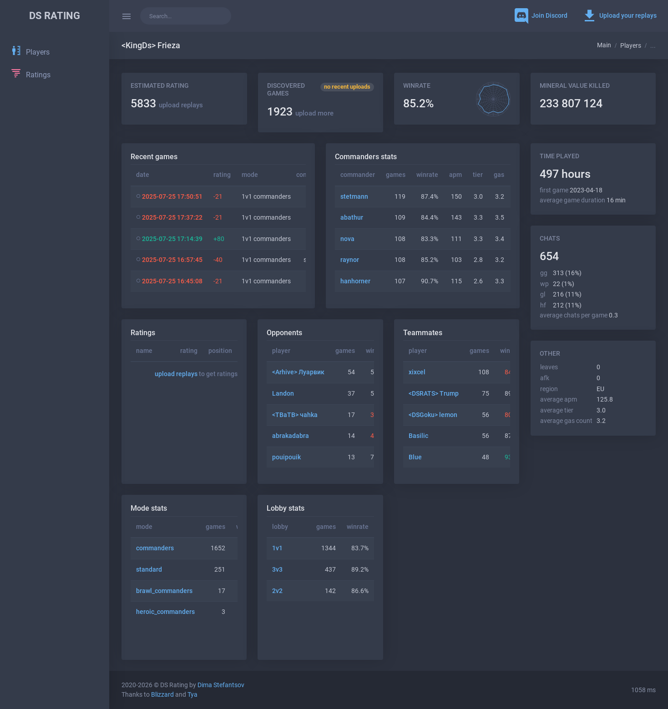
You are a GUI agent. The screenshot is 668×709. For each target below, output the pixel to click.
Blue (415, 457)
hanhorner (355, 281)
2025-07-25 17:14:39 (172, 239)
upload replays (181, 105)
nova (347, 239)
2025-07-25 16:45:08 (172, 281)
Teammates (422, 332)
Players (630, 46)
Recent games (154, 156)
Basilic (418, 436)
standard (149, 569)
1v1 (277, 548)
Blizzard (162, 695)
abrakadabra (290, 436)
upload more (314, 113)
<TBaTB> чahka (295, 415)
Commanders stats (366, 156)
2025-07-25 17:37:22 (172, 217)
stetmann (354, 197)
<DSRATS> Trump (434, 393)
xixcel (417, 372)
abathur (351, 217)
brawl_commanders (164, 591)
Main (604, 45)
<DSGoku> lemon (433, 415)
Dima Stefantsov (220, 685)
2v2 (277, 591)
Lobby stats (285, 508)
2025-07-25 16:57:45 (172, 260)
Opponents (284, 332)
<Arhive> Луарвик (298, 372)
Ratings (143, 332)
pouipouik (286, 457)
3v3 (277, 569)
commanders (155, 548)
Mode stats (149, 508)
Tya (192, 695)
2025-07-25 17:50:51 (172, 197)
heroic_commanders (165, 612)
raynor (349, 260)
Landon (283, 393)
